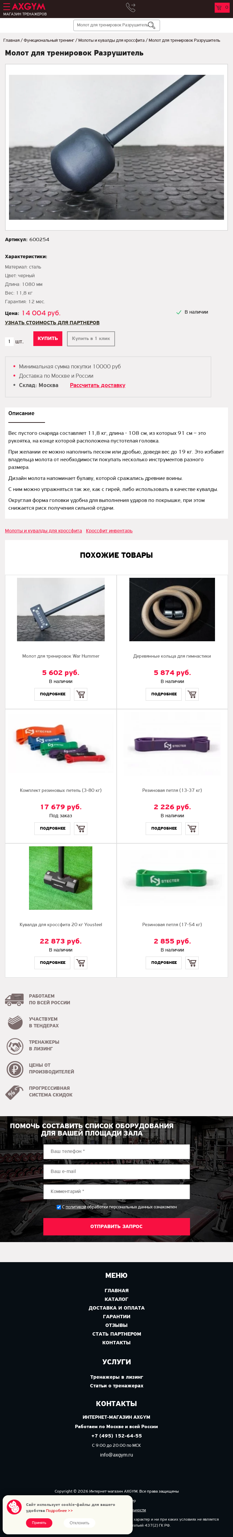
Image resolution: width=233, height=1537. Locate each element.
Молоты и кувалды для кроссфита (111, 40)
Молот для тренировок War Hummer (60, 656)
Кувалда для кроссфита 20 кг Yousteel (61, 924)
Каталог (116, 1299)
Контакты (116, 1343)
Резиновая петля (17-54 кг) (172, 924)
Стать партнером (116, 1334)
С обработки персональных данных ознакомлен (119, 1207)
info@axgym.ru (116, 1455)
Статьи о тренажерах (116, 1386)
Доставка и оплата (117, 1308)
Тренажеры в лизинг (116, 1377)
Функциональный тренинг (49, 40)
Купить (80, 688)
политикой (76, 1207)
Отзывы (116, 1325)
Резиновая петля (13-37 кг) (172, 790)
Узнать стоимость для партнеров (52, 323)
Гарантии (116, 1317)
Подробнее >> (59, 1511)
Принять (39, 1523)
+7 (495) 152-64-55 (116, 1436)
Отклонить (79, 1523)
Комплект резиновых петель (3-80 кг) (61, 790)
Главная (11, 40)
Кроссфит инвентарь (109, 531)
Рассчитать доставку (97, 385)
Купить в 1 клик (91, 338)
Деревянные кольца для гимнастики (172, 656)
